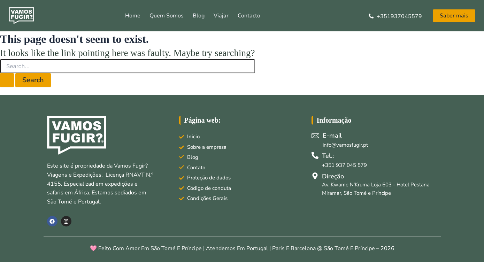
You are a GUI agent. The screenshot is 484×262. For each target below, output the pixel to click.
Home (132, 16)
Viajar (221, 16)
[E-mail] (315, 135)
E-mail (332, 135)
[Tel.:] (315, 155)
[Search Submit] (7, 80)
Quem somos (166, 16)
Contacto (249, 16)
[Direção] (315, 175)
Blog (199, 16)
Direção (333, 176)
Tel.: (328, 156)
